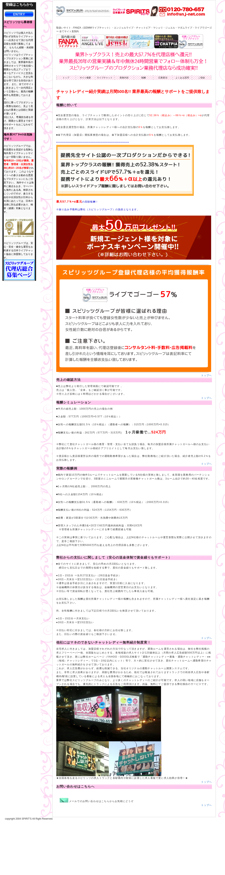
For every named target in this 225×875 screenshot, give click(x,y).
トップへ (206, 429)
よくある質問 (182, 132)
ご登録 (201, 132)
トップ (66, 132)
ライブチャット (104, 132)
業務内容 (124, 132)
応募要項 (162, 132)
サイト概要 (85, 132)
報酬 (143, 132)
